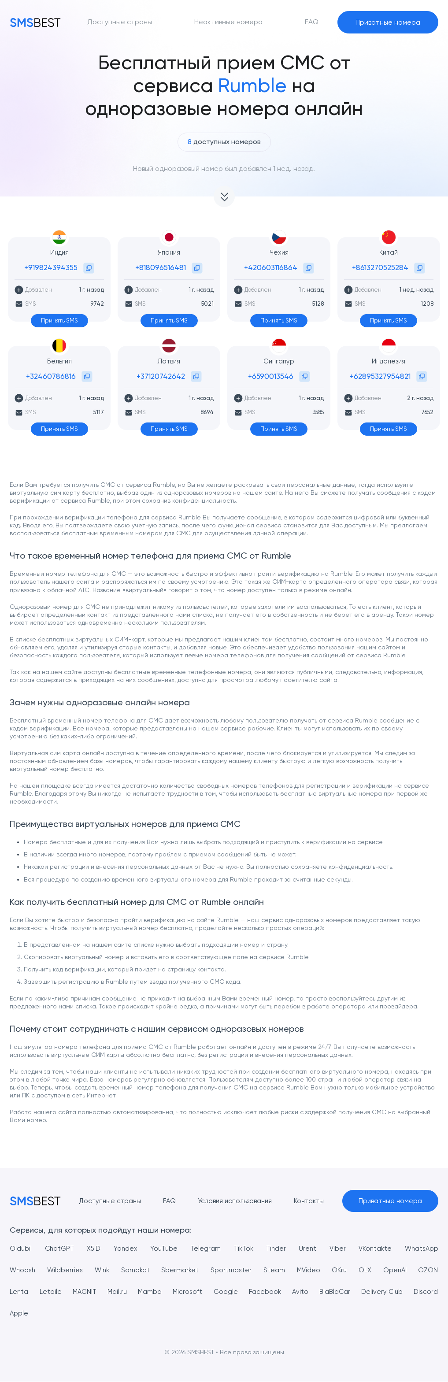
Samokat (137, 1270)
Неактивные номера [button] (228, 22)
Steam (275, 1270)
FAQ (166, 1201)
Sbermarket (182, 1270)
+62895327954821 (380, 376)
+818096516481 (160, 267)
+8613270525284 (380, 267)
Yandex (125, 1249)
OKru (340, 1270)
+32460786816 (51, 376)
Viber (336, 1249)
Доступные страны (104, 1201)
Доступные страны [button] (119, 22)
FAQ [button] (311, 22)
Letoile (54, 1292)
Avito (327, 1292)
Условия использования (233, 1201)
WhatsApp (420, 1249)
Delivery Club (416, 1292)
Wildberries (66, 1270)
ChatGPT (59, 1249)
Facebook (288, 1292)
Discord (22, 1313)
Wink (104, 1270)
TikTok (242, 1249)
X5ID (94, 1249)
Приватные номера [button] (387, 22)
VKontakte (373, 1249)
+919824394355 (51, 267)
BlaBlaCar (365, 1292)
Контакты (310, 1201)
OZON (428, 1270)
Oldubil (21, 1249)
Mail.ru (128, 1292)
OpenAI (395, 1270)
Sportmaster (232, 1270)
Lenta (19, 1292)
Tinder (275, 1249)
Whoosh (23, 1270)
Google (246, 1292)
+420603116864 (270, 267)
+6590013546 (270, 376)
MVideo (309, 1270)
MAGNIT (91, 1292)
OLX (365, 1270)
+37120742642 (161, 376)
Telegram (204, 1249)
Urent (307, 1249)
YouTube (163, 1249)
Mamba (164, 1292)
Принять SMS (59, 320)
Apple (55, 1313)
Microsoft (204, 1292)
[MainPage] (35, 22)
